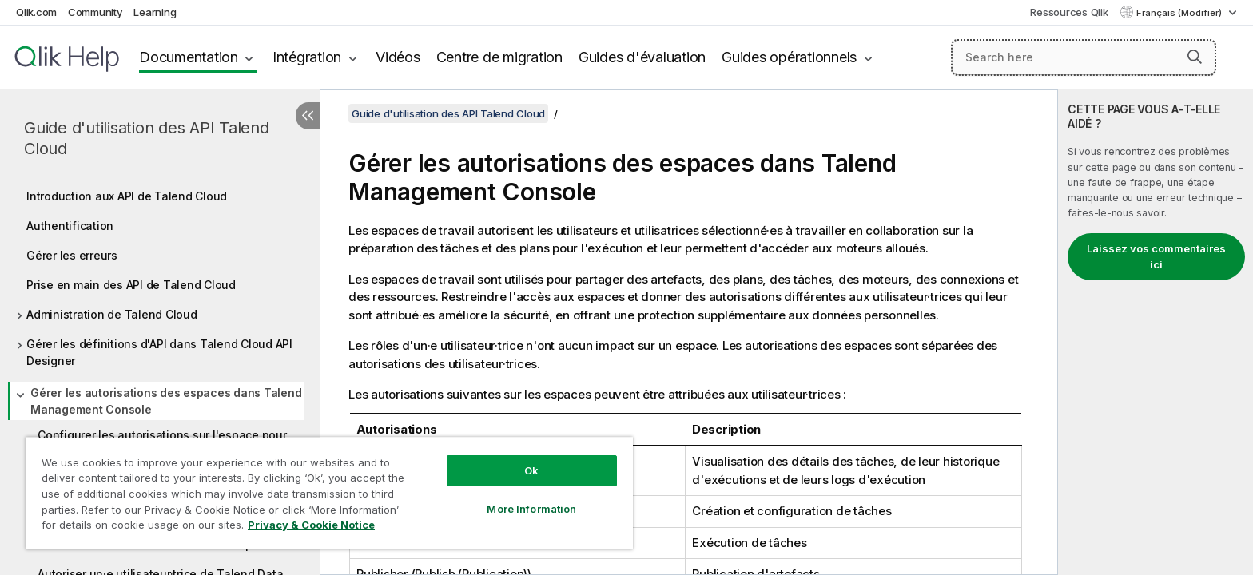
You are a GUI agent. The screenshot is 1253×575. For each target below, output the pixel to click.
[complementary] (1155, 332)
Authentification (69, 225)
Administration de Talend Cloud (111, 314)
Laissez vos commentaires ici (1156, 256)
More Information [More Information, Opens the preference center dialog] (531, 508)
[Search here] (1084, 57)
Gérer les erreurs (71, 255)
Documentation (188, 57)
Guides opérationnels (789, 57)
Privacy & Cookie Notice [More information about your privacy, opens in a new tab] (311, 524)
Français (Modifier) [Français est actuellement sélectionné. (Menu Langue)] (1180, 12)
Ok (531, 470)
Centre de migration (499, 57)
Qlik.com (36, 12)
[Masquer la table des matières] (308, 115)
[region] (329, 493)
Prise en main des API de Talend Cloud (131, 284)
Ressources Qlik (1069, 12)
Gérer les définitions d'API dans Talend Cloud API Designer (159, 352)
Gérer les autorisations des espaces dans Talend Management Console (165, 401)
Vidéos (398, 57)
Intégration (306, 57)
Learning (154, 12)
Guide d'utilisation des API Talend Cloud (146, 138)
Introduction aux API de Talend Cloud (126, 196)
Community (95, 12)
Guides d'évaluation (642, 57)
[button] (1195, 57)
